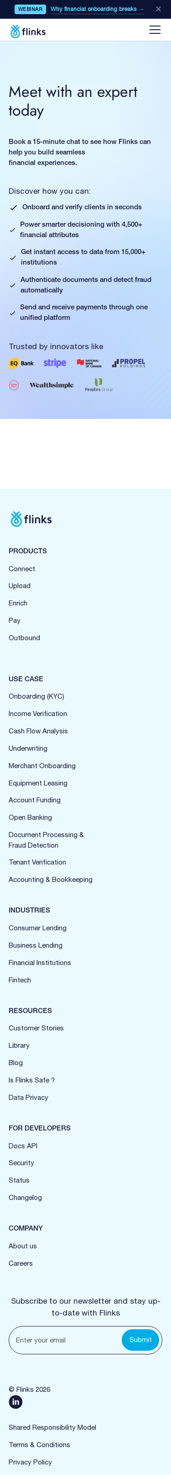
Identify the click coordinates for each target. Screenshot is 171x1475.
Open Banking (30, 817)
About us (23, 1246)
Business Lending (35, 945)
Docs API (23, 1146)
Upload (20, 585)
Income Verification (38, 713)
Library (19, 1045)
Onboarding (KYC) (36, 696)
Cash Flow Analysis (38, 731)
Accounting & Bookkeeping (51, 879)
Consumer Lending (38, 928)
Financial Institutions (40, 962)
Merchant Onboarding (42, 765)
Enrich (18, 603)
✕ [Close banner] (158, 9)
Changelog (25, 1197)
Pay (15, 620)
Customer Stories (36, 1028)
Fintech (20, 980)
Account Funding (35, 800)
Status (19, 1180)
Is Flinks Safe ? (32, 1080)
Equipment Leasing (38, 783)
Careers (21, 1263)
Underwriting (28, 748)
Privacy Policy (30, 1462)
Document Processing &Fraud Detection (46, 840)
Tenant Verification (37, 862)
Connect (22, 569)
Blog (16, 1062)
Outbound (24, 638)
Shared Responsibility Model (52, 1427)
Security (21, 1163)
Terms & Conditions (39, 1444)
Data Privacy (28, 1097)
